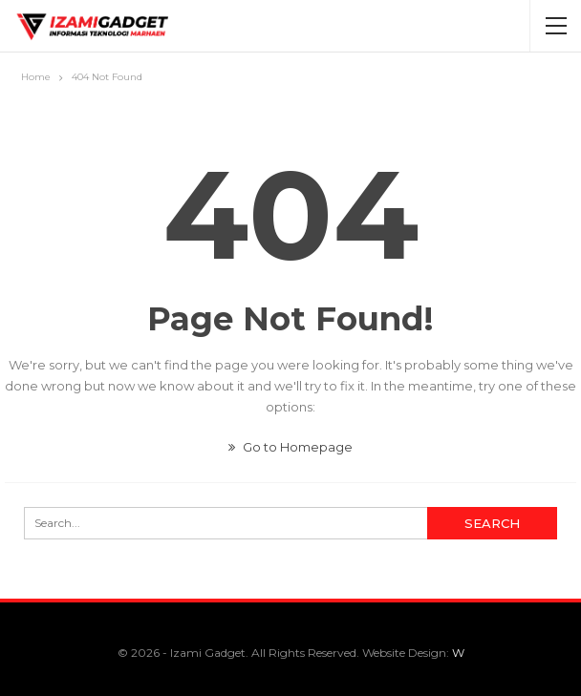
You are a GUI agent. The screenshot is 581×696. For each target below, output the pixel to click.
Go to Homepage (290, 446)
